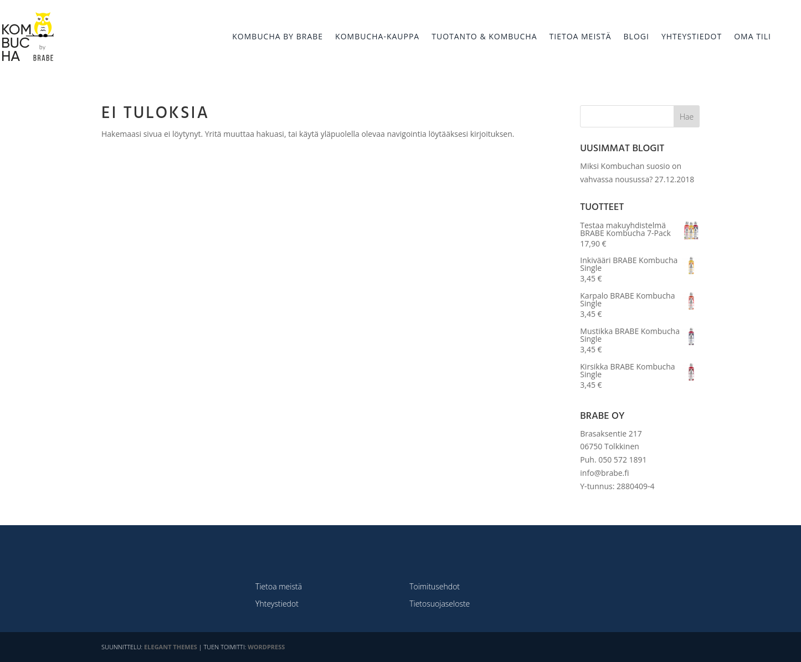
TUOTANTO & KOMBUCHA (484, 36)
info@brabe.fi (604, 473)
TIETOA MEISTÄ (581, 36)
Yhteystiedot (277, 603)
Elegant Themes (170, 647)
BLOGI (636, 36)
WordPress (266, 647)
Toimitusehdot (434, 586)
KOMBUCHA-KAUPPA (377, 36)
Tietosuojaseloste (439, 603)
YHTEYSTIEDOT (691, 36)
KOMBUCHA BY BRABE (277, 36)
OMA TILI (752, 36)
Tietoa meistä (278, 586)
